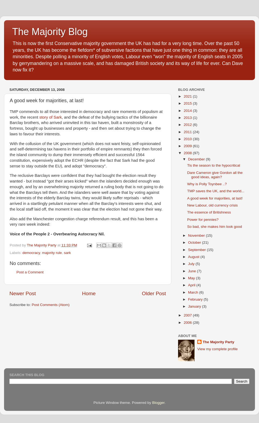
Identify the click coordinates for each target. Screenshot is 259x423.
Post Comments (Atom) (51, 305)
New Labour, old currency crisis (212, 205)
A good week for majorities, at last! (215, 198)
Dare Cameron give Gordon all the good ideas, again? (215, 175)
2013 (188, 118)
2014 (188, 111)
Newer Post (22, 293)
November (197, 235)
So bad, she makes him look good (214, 227)
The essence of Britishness (209, 212)
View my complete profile (217, 349)
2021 (188, 96)
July (192, 264)
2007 (188, 315)
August (194, 257)
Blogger (158, 403)
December (197, 159)
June (192, 271)
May (192, 278)
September (197, 250)
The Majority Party (218, 342)
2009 (188, 146)
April (192, 285)
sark (67, 253)
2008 (188, 153)
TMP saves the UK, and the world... (215, 191)
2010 (188, 139)
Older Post (154, 293)
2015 (188, 103)
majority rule (52, 253)
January (195, 306)
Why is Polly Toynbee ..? (207, 184)
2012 (188, 125)
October (195, 242)
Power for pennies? (203, 220)
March (193, 292)
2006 (188, 323)
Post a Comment (30, 272)
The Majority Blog (50, 31)
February (196, 299)
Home (89, 293)
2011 (188, 132)
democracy (31, 253)
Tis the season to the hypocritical (213, 165)
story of (50, 117)
